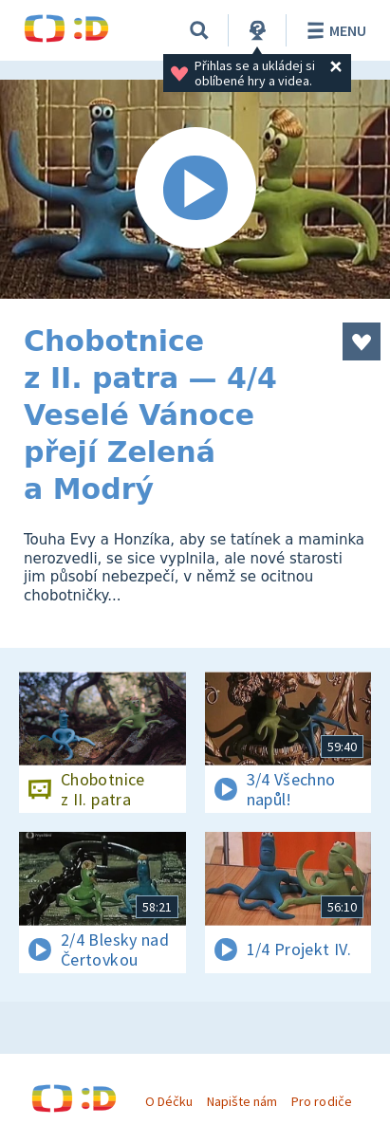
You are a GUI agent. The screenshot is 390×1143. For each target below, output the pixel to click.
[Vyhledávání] (199, 30)
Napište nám (242, 1101)
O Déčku (169, 1101)
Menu (333, 30)
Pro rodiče (321, 1101)
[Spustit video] (195, 189)
